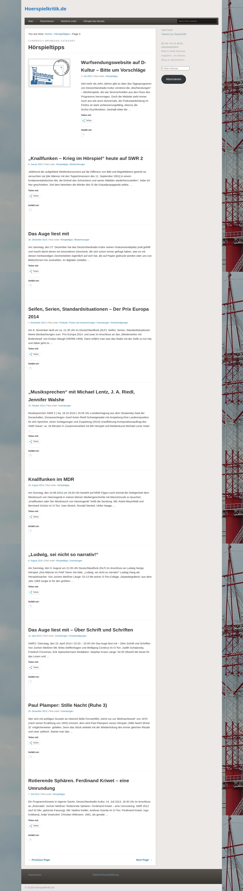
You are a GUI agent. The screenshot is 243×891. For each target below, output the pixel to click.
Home (48, 33)
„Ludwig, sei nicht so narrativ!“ (63, 554)
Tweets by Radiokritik (173, 34)
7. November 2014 (37, 322)
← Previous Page (39, 859)
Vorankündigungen (119, 322)
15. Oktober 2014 (36, 405)
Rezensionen (47, 21)
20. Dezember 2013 (37, 711)
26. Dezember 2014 (37, 239)
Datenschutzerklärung (106, 874)
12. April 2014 (34, 636)
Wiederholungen (77, 164)
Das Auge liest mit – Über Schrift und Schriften (80, 630)
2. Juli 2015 (86, 76)
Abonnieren (173, 79)
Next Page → (144, 859)
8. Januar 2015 (35, 164)
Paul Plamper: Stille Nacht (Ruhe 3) (67, 705)
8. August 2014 (35, 560)
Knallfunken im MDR (51, 479)
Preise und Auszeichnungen (82, 322)
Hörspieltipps (62, 33)
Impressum (34, 874)
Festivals (63, 322)
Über (30, 21)
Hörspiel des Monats (94, 21)
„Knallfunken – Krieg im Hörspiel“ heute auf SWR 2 (85, 158)
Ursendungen (102, 322)
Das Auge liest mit (48, 233)
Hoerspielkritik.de (45, 9)
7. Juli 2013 (33, 794)
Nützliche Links (68, 21)
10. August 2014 (36, 485)
